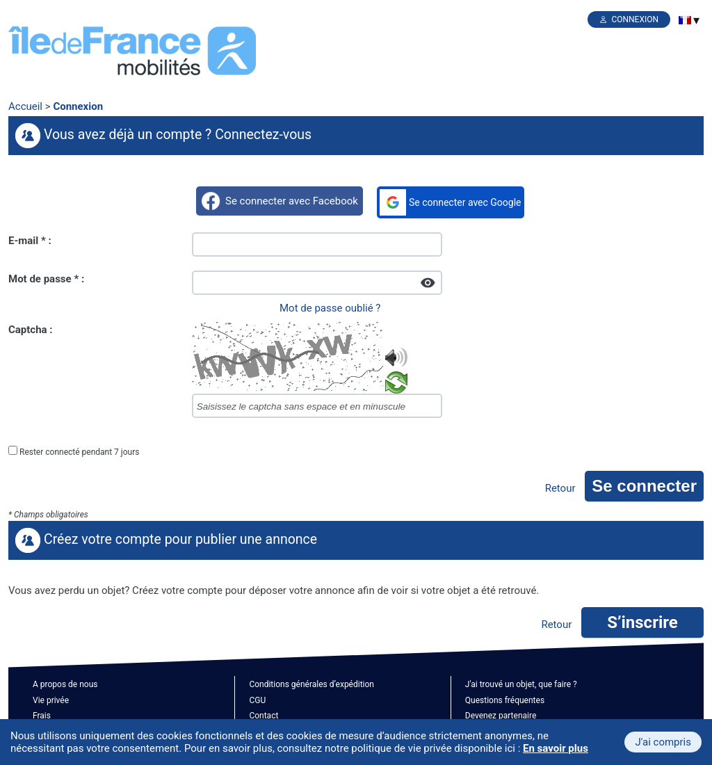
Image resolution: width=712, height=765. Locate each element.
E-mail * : (29, 240)
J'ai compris (663, 742)
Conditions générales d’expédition (311, 684)
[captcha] (317, 406)
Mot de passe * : (46, 279)
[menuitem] (685, 20)
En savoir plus (555, 748)
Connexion (634, 19)
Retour (560, 488)
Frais (42, 715)
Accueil (25, 106)
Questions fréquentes (504, 700)
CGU (257, 700)
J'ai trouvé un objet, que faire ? (521, 684)
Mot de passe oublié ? (330, 308)
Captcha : (30, 329)
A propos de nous (65, 684)
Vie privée (51, 700)
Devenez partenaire (501, 715)
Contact (263, 715)
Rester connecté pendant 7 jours (79, 452)
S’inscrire (642, 622)
